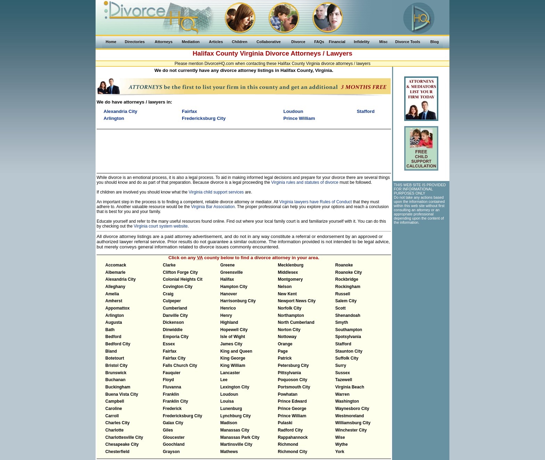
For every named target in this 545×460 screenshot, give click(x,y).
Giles (168, 430)
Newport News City (297, 300)
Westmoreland (349, 415)
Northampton (291, 315)
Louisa (227, 401)
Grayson (171, 451)
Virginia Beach (349, 387)
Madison (228, 422)
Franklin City (175, 401)
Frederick (172, 408)
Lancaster (230, 372)
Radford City (290, 430)
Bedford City (117, 344)
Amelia (112, 293)
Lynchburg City (235, 415)
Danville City (175, 315)
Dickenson (173, 322)
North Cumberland (296, 322)
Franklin (171, 394)
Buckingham (117, 387)
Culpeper (172, 300)
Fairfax (169, 351)
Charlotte (114, 430)
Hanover (228, 293)
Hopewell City (234, 329)
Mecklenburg (290, 265)
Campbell (114, 401)
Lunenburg (231, 408)
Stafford (343, 344)
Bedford (113, 336)
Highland (229, 322)
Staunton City (349, 351)
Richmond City (292, 451)
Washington (347, 401)
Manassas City (234, 430)
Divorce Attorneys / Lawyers (308, 53)
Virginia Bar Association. (213, 206)
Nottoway (287, 336)
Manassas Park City (240, 437)
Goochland (174, 444)
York (339, 451)
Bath (110, 329)
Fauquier (171, 372)
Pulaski (285, 422)
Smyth (341, 322)
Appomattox (117, 308)
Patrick (285, 358)
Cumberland (175, 308)
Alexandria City (120, 279)
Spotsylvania (348, 336)
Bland (111, 351)
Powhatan (288, 394)
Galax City (173, 422)
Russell (342, 293)
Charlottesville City (124, 437)
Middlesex (288, 272)
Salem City (346, 300)
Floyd (168, 379)
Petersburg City (293, 365)
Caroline (113, 408)
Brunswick (116, 372)
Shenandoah (347, 315)
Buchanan (115, 379)
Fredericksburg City (182, 415)
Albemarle (115, 272)
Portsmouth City (294, 387)
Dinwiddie (172, 329)
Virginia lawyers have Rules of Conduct (315, 201)
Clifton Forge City (180, 272)
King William (232, 365)
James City (231, 344)
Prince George (292, 408)
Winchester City (351, 430)
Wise (340, 437)
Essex (169, 344)
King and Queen (236, 351)
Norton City (289, 329)
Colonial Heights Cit (182, 279)
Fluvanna (172, 387)
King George (232, 358)
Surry (340, 365)
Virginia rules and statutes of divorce (304, 182)
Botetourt (114, 358)
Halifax (227, 279)
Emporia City (175, 336)
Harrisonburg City (238, 300)
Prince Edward (292, 401)
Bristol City (116, 365)
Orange (285, 344)
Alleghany (115, 286)
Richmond (288, 444)
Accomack (115, 265)
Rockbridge (346, 279)
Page (283, 351)
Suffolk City (347, 358)
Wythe (341, 444)
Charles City (117, 422)
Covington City (177, 286)
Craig (168, 293)
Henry (226, 315)
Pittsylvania (289, 372)
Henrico (228, 308)
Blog (434, 42)
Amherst (113, 300)
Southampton (348, 329)
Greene (227, 265)
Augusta (113, 322)
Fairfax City (174, 358)
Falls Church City (180, 365)
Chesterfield (117, 451)
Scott (340, 308)
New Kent (287, 293)
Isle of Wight (232, 336)
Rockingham (347, 286)
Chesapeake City (122, 444)
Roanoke (344, 265)
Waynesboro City (352, 408)
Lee (224, 379)
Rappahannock (293, 437)
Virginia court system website (161, 226)
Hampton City (233, 286)
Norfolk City (289, 308)
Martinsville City (236, 444)
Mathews (229, 451)
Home (111, 42)
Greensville (231, 272)
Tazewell (343, 379)
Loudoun (229, 394)
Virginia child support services (216, 192)
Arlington (114, 315)
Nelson (285, 286)
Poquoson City (292, 379)
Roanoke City (348, 272)
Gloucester (174, 437)
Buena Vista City (121, 394)
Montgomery (290, 279)
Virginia (251, 53)
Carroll (112, 415)
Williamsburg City (353, 422)
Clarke (169, 265)
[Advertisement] (243, 148)
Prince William (292, 415)
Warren (342, 394)
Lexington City (234, 387)
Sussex (342, 372)
